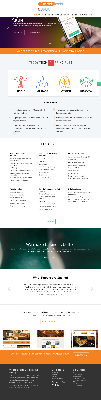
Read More (50, 221)
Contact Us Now (81, 355)
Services (51, 15)
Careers (75, 15)
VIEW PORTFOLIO (34, 32)
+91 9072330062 (44, 9)
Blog (90, 15)
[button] (7, 28)
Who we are (42, 15)
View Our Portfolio (49, 321)
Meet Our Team (49, 258)
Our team (67, 15)
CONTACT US (18, 32)
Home (35, 15)
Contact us (83, 15)
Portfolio (58, 15)
